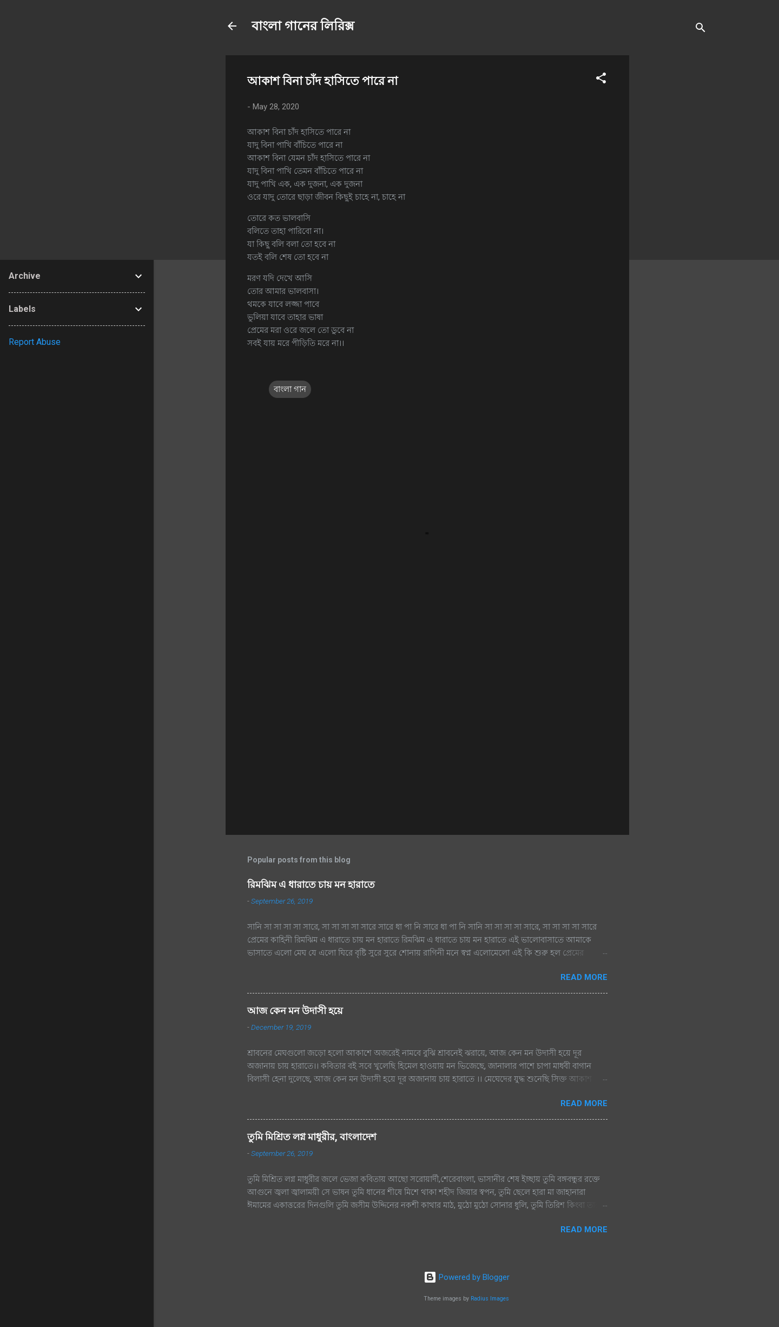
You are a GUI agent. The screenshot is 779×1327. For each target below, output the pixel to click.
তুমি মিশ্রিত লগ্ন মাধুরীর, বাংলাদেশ (312, 1136)
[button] (601, 79)
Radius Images (490, 1298)
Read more (584, 977)
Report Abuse (35, 342)
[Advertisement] (672, 217)
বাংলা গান (290, 389)
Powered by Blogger (467, 1277)
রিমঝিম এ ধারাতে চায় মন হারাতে (311, 884)
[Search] (700, 29)
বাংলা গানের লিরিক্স (303, 26)
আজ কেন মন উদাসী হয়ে (295, 1010)
